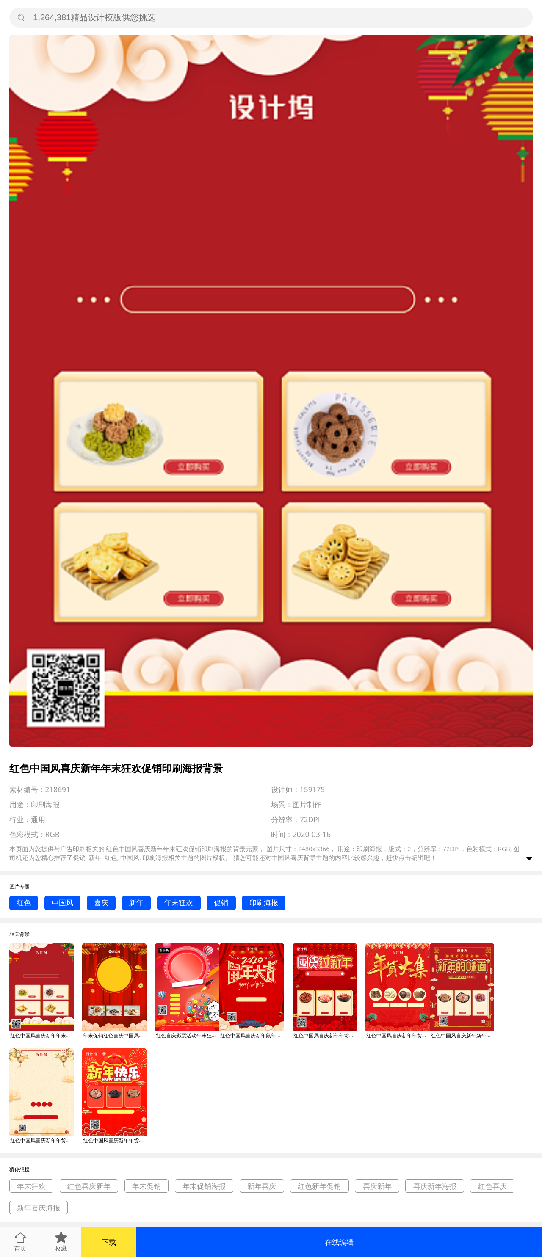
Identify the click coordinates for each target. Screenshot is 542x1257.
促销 (221, 902)
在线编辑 (339, 1242)
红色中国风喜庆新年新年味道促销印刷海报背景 (462, 1035)
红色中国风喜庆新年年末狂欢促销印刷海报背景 (42, 1035)
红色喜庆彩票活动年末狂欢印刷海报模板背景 (187, 1035)
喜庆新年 (377, 1186)
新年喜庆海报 (38, 1208)
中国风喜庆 (287, 857)
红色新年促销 (319, 1186)
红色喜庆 (492, 1186)
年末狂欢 (178, 902)
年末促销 (146, 1186)
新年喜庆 (261, 1186)
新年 (136, 902)
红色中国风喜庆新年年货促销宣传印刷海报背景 (42, 1140)
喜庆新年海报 (434, 1186)
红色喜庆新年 (89, 1186)
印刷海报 (263, 902)
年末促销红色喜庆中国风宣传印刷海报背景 (115, 1035)
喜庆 (101, 902)
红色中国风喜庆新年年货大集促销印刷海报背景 (325, 1035)
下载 (109, 1242)
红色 (24, 902)
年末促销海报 (204, 1186)
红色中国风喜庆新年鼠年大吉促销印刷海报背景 (252, 1035)
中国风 (62, 902)
